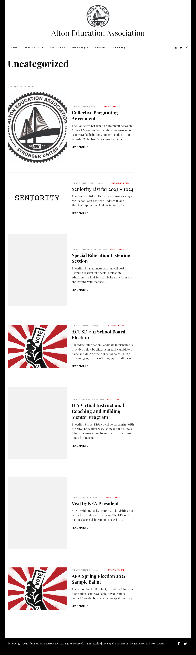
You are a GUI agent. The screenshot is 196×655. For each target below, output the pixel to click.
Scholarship (119, 47)
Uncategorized (112, 106)
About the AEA (32, 47)
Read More (80, 147)
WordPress (158, 649)
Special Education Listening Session (102, 264)
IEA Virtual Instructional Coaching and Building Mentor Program (98, 417)
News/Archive (57, 47)
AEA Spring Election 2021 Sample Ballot (99, 584)
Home (14, 47)
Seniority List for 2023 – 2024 (97, 192)
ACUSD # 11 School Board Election (99, 340)
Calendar (100, 47)
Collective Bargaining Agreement (95, 115)
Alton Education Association (98, 33)
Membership (79, 47)
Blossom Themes (127, 649)
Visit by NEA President (95, 509)
